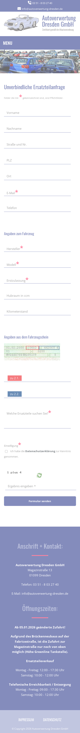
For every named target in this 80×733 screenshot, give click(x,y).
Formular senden (40, 501)
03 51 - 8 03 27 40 (42, 3)
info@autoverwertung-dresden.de (42, 9)
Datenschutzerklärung (40, 451)
